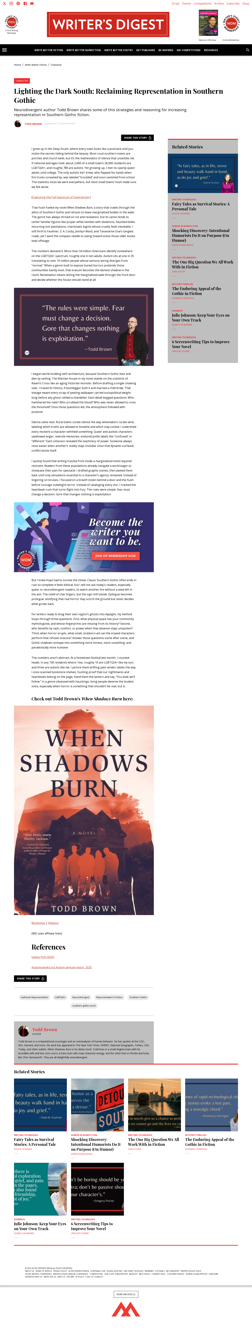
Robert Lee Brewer (182, 324)
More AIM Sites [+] (126, 1294)
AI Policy (80, 1277)
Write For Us (50, 1277)
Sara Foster (178, 271)
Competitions (202, 3)
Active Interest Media (78, 1271)
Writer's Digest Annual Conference (70, 1274)
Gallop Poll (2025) (42, 957)
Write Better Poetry (118, 50)
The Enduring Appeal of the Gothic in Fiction (196, 291)
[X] (4, 3)
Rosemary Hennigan (183, 298)
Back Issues (144, 1274)
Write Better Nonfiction (83, 50)
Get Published (145, 50)
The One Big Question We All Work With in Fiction (202, 264)
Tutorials (159, 1271)
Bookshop (38, 923)
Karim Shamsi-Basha (183, 245)
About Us (29, 1271)
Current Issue (158, 1274)
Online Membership (230, 40)
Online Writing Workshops (11, 31)
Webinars (149, 1271)
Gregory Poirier (181, 351)
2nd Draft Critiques (133, 1271)
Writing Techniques (184, 199)
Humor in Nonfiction (185, 226)
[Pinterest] (18, 3)
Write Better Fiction (48, 50)
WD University (172, 1271)
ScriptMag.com (97, 1271)
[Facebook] (25, 3)
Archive (219, 3)
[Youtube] (32, 3)
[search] (248, 50)
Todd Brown (33, 124)
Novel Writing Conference (38, 1274)
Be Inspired (166, 50)
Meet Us (61, 1277)
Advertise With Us (33, 1277)
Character (56, 64)
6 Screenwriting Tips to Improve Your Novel (201, 344)
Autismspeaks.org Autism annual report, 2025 (61, 967)
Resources (211, 50)
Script (175, 3)
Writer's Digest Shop (191, 1271)
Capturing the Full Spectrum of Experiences (60, 197)
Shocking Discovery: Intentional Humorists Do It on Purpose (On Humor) (200, 235)
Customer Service (175, 1274)
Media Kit (133, 1274)
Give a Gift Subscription (116, 1274)
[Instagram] (11, 3)
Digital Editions (114, 1271)
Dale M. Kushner (181, 213)
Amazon (53, 923)
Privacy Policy (60, 1271)
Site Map (70, 1277)
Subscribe (233, 3)
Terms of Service (44, 1271)
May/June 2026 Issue (207, 40)
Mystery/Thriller (182, 284)
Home (17, 64)
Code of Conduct (94, 1277)
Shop (245, 3)
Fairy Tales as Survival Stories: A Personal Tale (201, 206)
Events (186, 3)
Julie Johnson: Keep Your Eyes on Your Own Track (201, 317)
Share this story (137, 138)
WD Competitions (188, 50)
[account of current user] (4, 49)
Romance (177, 310)
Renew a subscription (196, 1274)
